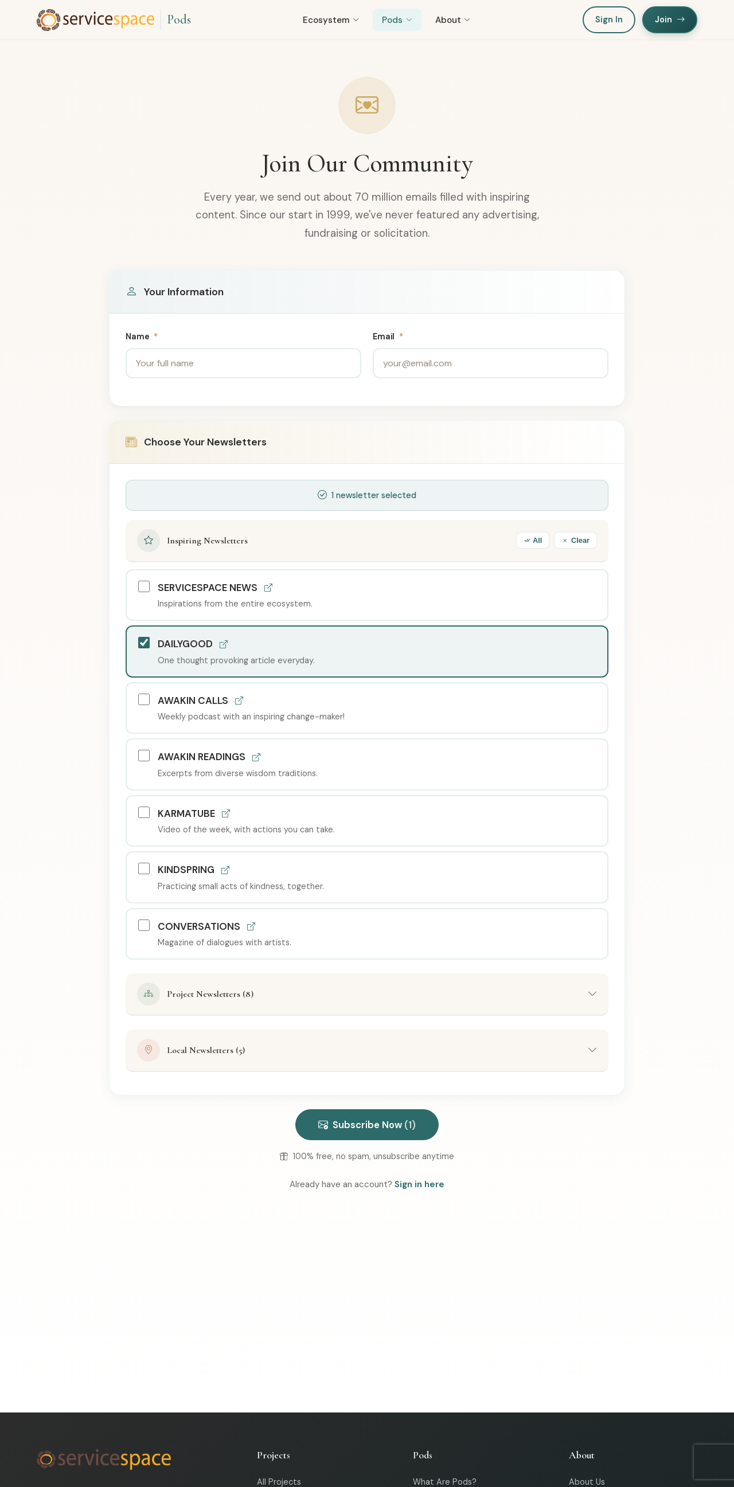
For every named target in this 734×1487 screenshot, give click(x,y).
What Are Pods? (445, 1482)
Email (388, 336)
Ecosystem (331, 20)
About (453, 20)
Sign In (609, 19)
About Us (587, 1482)
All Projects (279, 1482)
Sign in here (419, 1184)
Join (670, 19)
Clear (575, 540)
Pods (179, 19)
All (533, 540)
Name (142, 336)
